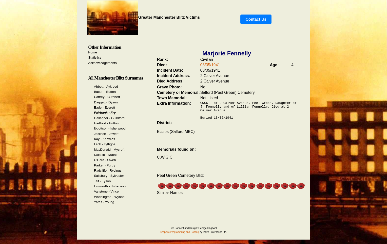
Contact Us (256, 19)
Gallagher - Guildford (109, 118)
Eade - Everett (104, 107)
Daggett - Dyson (106, 102)
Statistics (94, 57)
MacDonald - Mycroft (109, 149)
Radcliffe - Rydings (108, 170)
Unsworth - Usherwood (111, 186)
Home (92, 52)
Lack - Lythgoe (105, 144)
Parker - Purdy (104, 165)
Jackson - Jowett (106, 134)
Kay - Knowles (104, 139)
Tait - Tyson (102, 181)
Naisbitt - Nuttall (105, 155)
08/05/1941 (210, 65)
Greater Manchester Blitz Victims (143, 17)
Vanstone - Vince (106, 191)
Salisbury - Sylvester (109, 176)
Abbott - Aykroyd (106, 86)
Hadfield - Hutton (106, 123)
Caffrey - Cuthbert (107, 97)
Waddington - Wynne (109, 197)
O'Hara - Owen (105, 160)
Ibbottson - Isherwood (110, 128)
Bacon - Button (105, 92)
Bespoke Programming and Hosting (179, 232)
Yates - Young (104, 202)
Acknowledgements (102, 63)
